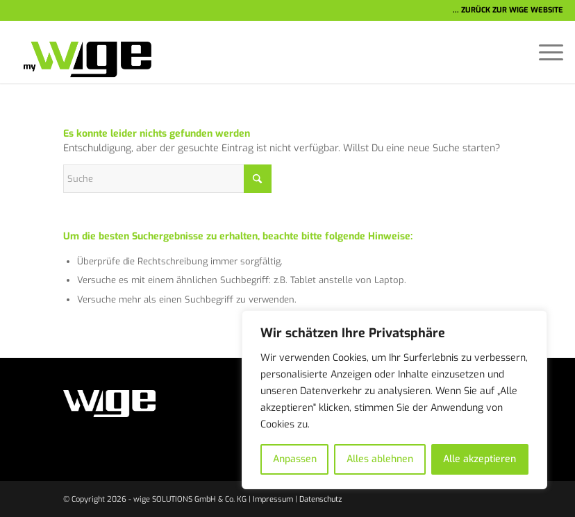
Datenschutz (320, 499)
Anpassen (295, 459)
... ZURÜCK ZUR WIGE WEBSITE (508, 10)
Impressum (273, 499)
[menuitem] (544, 52)
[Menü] (544, 52)
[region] (394, 399)
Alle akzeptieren (479, 459)
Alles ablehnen (380, 459)
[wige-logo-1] (82, 52)
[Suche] (167, 178)
